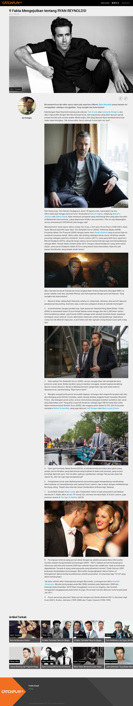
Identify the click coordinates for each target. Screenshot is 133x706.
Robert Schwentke (61, 408)
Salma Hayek (61, 217)
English (105, 3)
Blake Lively (70, 492)
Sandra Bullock (101, 232)
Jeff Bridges (92, 408)
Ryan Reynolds (105, 104)
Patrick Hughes (96, 214)
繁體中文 (115, 3)
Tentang (31, 689)
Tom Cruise (92, 112)
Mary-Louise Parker (110, 408)
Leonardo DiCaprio (110, 112)
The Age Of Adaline (69, 497)
